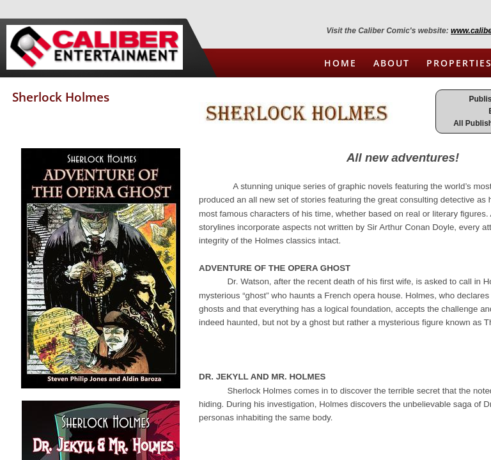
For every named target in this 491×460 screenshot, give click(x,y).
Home (340, 63)
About (391, 63)
